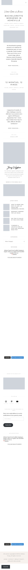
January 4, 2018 (14, 136)
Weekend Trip (14, 27)
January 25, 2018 (14, 74)
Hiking (7, 23)
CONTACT (11, 559)
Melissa (14, 72)
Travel (12, 25)
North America (14, 23)
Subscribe (8, 425)
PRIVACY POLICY (19, 559)
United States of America (13, 11)
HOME (5, 559)
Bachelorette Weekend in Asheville (14, 18)
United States (19, 25)
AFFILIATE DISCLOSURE (14, 561)
